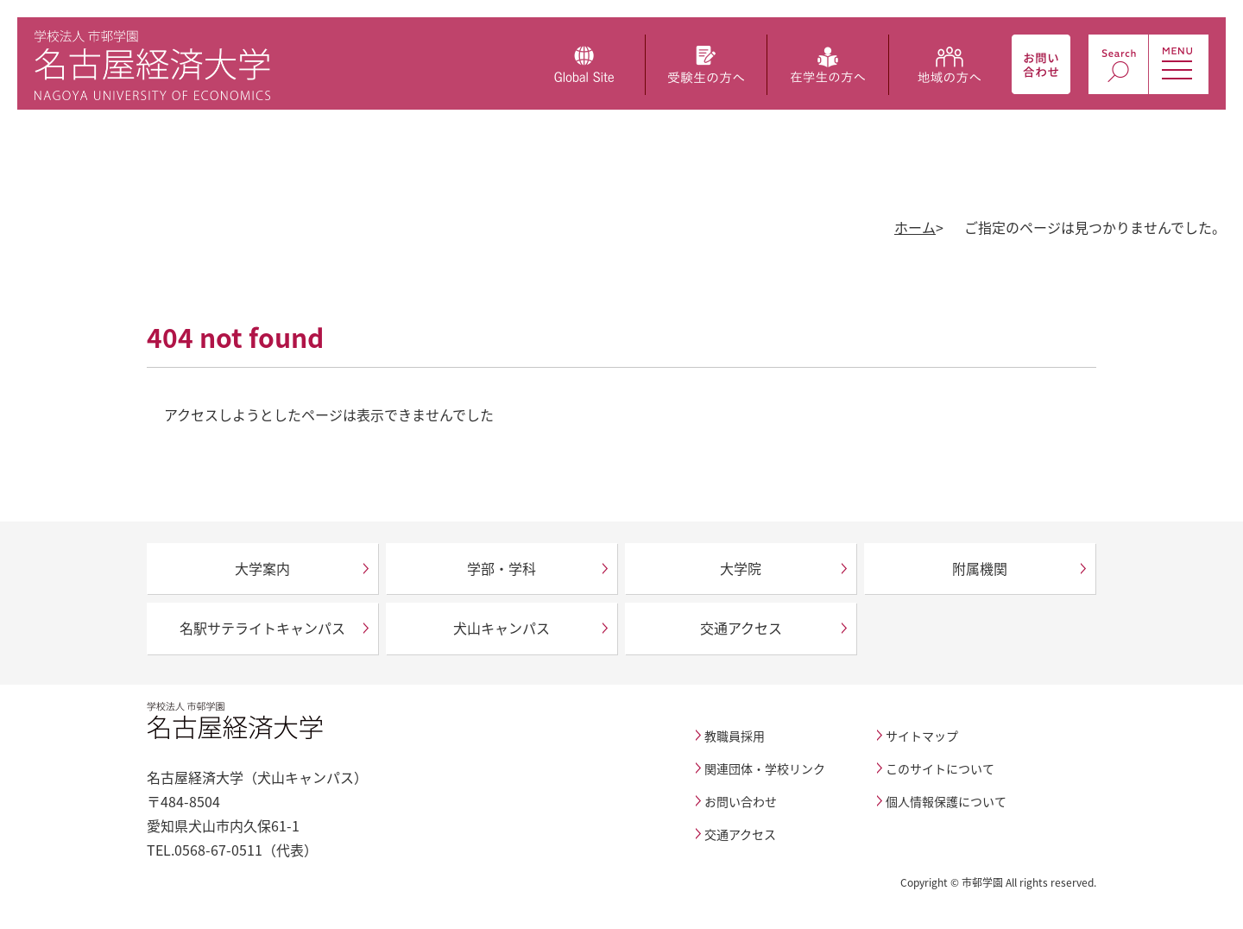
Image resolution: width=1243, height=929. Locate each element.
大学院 (740, 568)
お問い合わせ (740, 801)
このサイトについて (940, 768)
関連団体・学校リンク (764, 768)
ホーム (915, 227)
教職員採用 (734, 735)
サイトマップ (922, 735)
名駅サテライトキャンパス (262, 627)
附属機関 (979, 568)
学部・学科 (501, 568)
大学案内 (262, 568)
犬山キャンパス (501, 627)
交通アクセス (741, 627)
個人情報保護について (946, 801)
